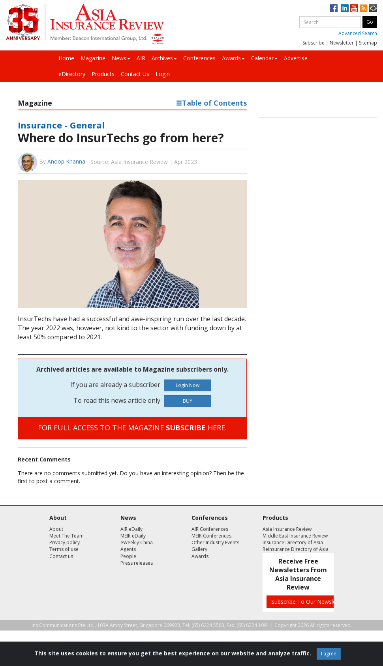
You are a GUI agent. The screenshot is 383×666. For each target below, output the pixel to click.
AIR (141, 58)
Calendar (264, 58)
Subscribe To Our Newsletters (309, 601)
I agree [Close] (328, 653)
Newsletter (342, 42)
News (121, 58)
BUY (187, 401)
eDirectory (71, 74)
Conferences (199, 58)
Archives (164, 58)
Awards (233, 58)
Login (163, 74)
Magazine (93, 58)
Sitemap (368, 42)
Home (66, 58)
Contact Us (135, 74)
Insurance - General (61, 125)
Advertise (296, 58)
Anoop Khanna (66, 161)
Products (103, 74)
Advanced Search (357, 33)
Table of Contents (211, 103)
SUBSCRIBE (186, 427)
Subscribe (313, 42)
